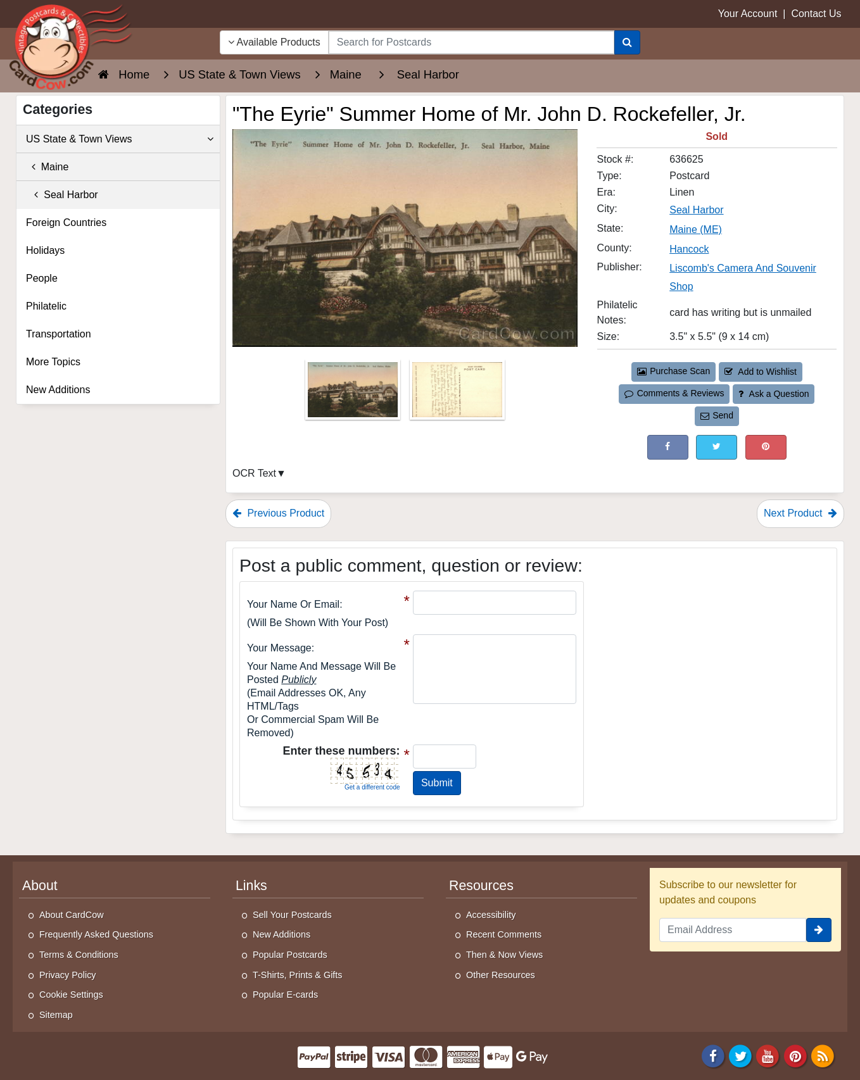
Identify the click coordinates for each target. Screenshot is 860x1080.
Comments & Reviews (674, 393)
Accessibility (490, 915)
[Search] (627, 42)
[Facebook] (713, 1055)
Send (716, 415)
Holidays (45, 250)
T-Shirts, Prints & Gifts (298, 975)
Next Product (800, 513)
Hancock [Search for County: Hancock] (689, 249)
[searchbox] (471, 42)
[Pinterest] (795, 1055)
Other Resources (500, 975)
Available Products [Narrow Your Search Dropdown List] (274, 42)
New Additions (58, 389)
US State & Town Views (119, 139)
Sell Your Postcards (292, 915)
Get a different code (372, 787)
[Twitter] (740, 1055)
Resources (481, 885)
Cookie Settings (71, 994)
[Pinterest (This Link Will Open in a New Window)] (766, 447)
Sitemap (56, 1015)
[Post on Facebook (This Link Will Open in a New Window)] (667, 447)
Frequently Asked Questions (96, 934)
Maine (47, 166)
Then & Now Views (504, 955)
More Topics (53, 361)
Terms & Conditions (78, 955)
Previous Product (278, 513)
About (40, 885)
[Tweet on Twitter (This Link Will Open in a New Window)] (716, 447)
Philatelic (46, 306)
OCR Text (254, 473)
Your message (279, 648)
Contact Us (816, 13)
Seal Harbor (62, 194)
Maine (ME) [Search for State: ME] (695, 229)
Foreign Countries (66, 222)
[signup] (819, 930)
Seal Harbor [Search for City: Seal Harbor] (696, 209)
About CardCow (71, 915)
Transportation (58, 334)
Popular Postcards (290, 955)
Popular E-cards (285, 994)
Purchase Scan (674, 371)
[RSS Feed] (822, 1055)
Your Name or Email (293, 604)
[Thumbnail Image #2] (457, 394)
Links (251, 885)
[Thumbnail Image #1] (354, 394)
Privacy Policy (67, 975)
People (42, 278)
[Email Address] (732, 930)
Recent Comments (503, 934)
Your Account (748, 13)
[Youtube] (768, 1055)
